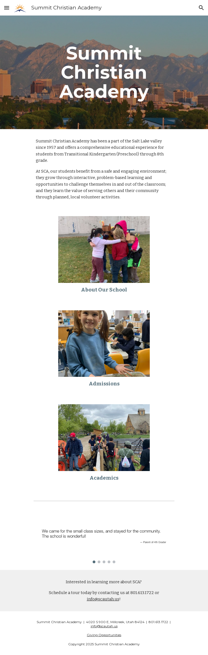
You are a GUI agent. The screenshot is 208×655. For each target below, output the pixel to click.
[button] (6, 7)
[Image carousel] (104, 539)
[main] (104, 72)
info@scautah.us (103, 599)
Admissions (104, 384)
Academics (104, 478)
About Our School (104, 290)
